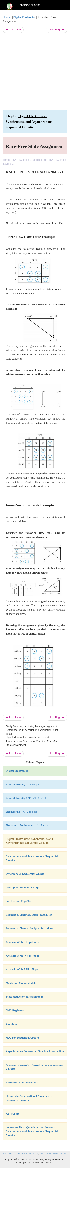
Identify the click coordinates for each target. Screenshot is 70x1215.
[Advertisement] (35, 71)
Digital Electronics (24, 17)
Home (6, 17)
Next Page (56, 29)
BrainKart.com (29, 5)
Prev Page (13, 29)
